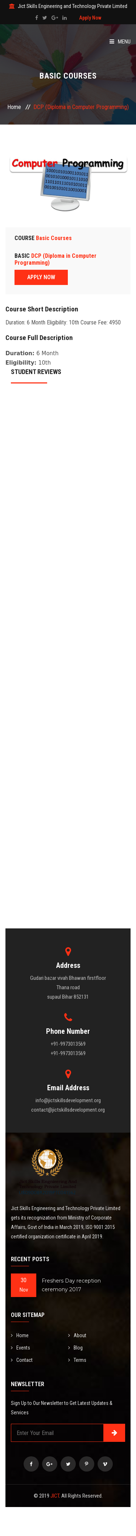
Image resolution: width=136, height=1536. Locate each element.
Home (14, 107)
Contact (22, 1360)
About (77, 1335)
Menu (120, 41)
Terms (77, 1360)
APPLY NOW (41, 277)
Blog (75, 1348)
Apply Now (90, 18)
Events (20, 1348)
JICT (54, 1496)
